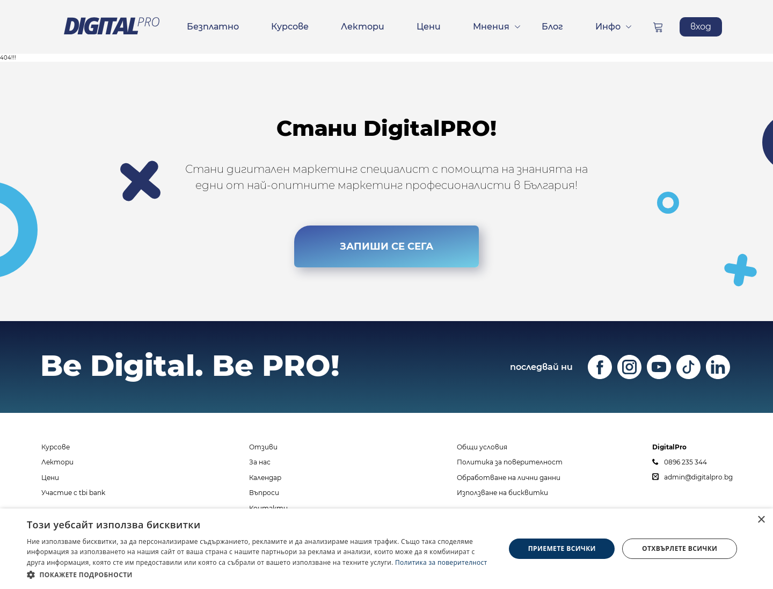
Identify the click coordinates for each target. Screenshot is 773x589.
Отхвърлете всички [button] (679, 548)
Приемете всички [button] (562, 548)
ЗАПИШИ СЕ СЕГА (386, 244)
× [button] (761, 520)
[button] (259, 574)
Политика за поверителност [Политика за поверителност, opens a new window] (441, 562)
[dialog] (386, 548)
